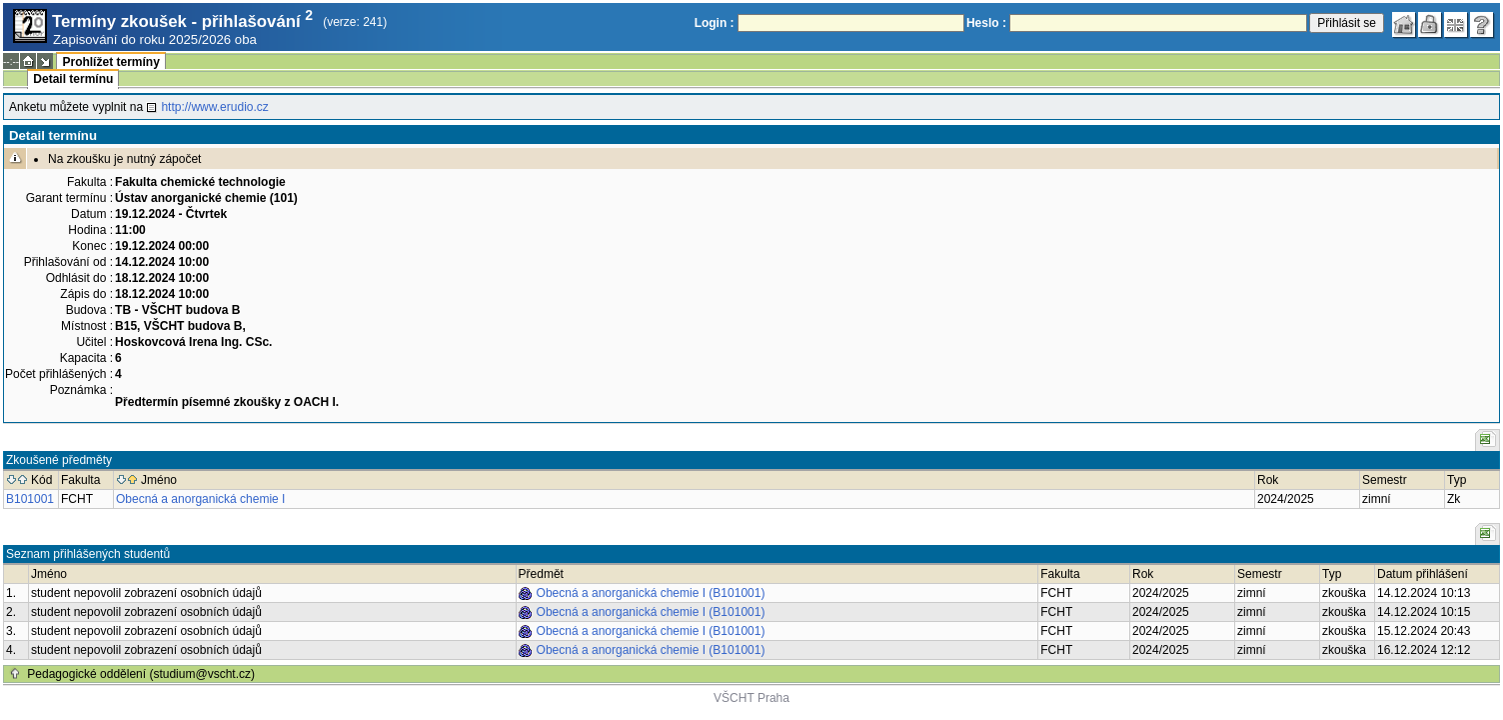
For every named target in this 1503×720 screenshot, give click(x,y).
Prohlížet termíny (110, 62)
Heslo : (986, 23)
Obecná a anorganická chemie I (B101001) (651, 593)
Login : (715, 23)
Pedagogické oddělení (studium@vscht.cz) (141, 674)
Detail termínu (73, 79)
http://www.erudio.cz (214, 107)
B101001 (30, 499)
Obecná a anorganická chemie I (200, 499)
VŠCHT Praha (751, 698)
